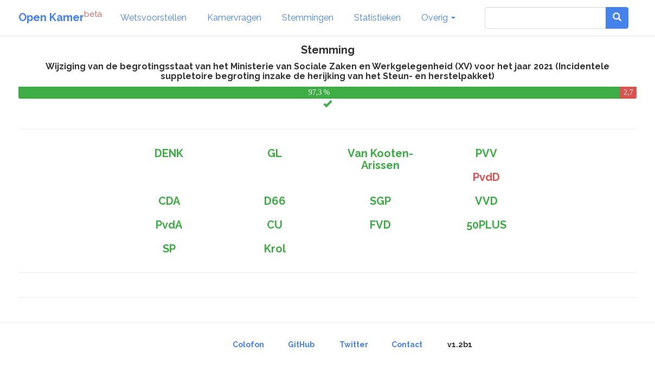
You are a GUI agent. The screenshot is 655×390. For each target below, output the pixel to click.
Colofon (248, 344)
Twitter (353, 344)
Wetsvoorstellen (153, 17)
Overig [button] (438, 17)
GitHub (301, 344)
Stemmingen (307, 17)
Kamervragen (234, 17)
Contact (406, 344)
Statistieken (377, 17)
